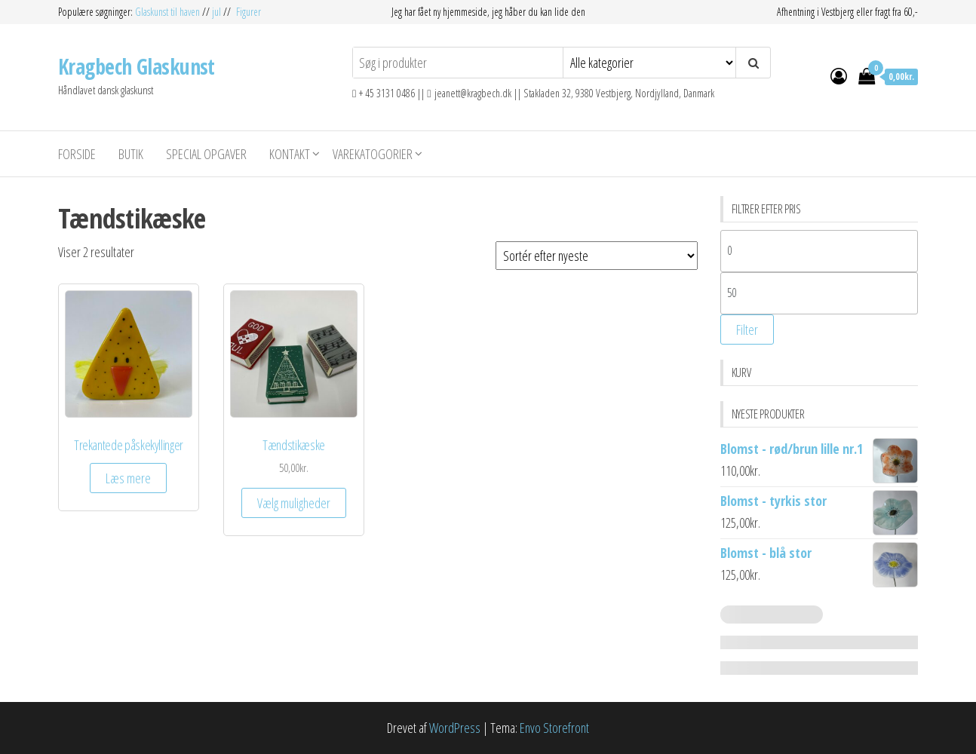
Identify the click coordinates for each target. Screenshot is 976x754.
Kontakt (289, 154)
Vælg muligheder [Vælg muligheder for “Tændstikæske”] (293, 503)
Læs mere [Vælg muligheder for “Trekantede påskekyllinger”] (128, 478)
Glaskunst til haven (168, 12)
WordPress (454, 728)
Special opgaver (206, 154)
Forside (77, 154)
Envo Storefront (554, 728)
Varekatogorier (373, 154)
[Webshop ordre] (597, 255)
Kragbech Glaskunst (136, 66)
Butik (130, 154)
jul (216, 12)
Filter (747, 329)
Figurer (248, 12)
